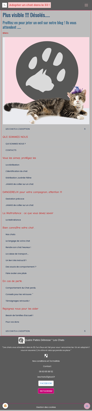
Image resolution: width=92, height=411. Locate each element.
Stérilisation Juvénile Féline (18, 177)
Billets (5, 33)
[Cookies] (5, 406)
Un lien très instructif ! (16, 260)
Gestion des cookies (46, 407)
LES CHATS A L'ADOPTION (46, 129)
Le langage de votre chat (18, 240)
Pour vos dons (12, 321)
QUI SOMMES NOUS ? (16, 143)
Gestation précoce (15, 198)
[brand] (26, 5)
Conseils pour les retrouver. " (19, 294)
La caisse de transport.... (17, 253)
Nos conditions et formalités (46, 361)
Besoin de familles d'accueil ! (19, 315)
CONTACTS (11, 150)
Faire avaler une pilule (16, 273)
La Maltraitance (13, 219)
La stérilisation (12, 164)
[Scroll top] (87, 406)
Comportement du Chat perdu (21, 287)
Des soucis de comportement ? (21, 266)
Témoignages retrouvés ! (18, 300)
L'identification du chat (17, 171)
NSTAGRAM (46, 391)
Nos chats (10, 234)
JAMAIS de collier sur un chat (20, 184)
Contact (47, 366)
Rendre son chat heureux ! (18, 247)
